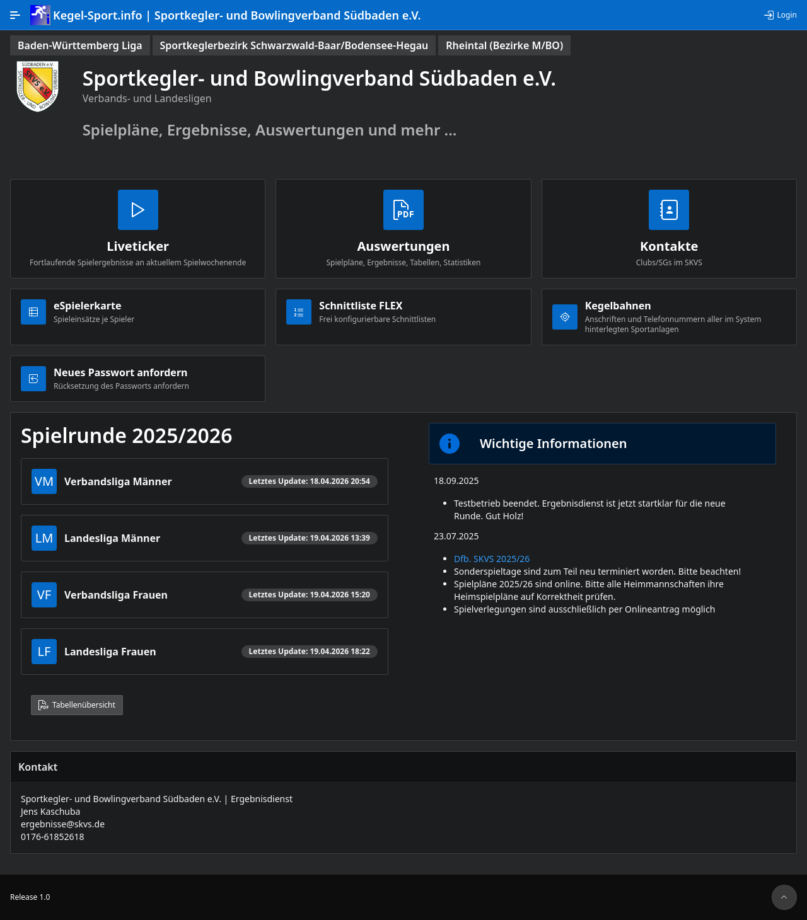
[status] (80, 45)
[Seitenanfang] (784, 897)
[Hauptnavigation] (15, 15)
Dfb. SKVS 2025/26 (492, 559)
